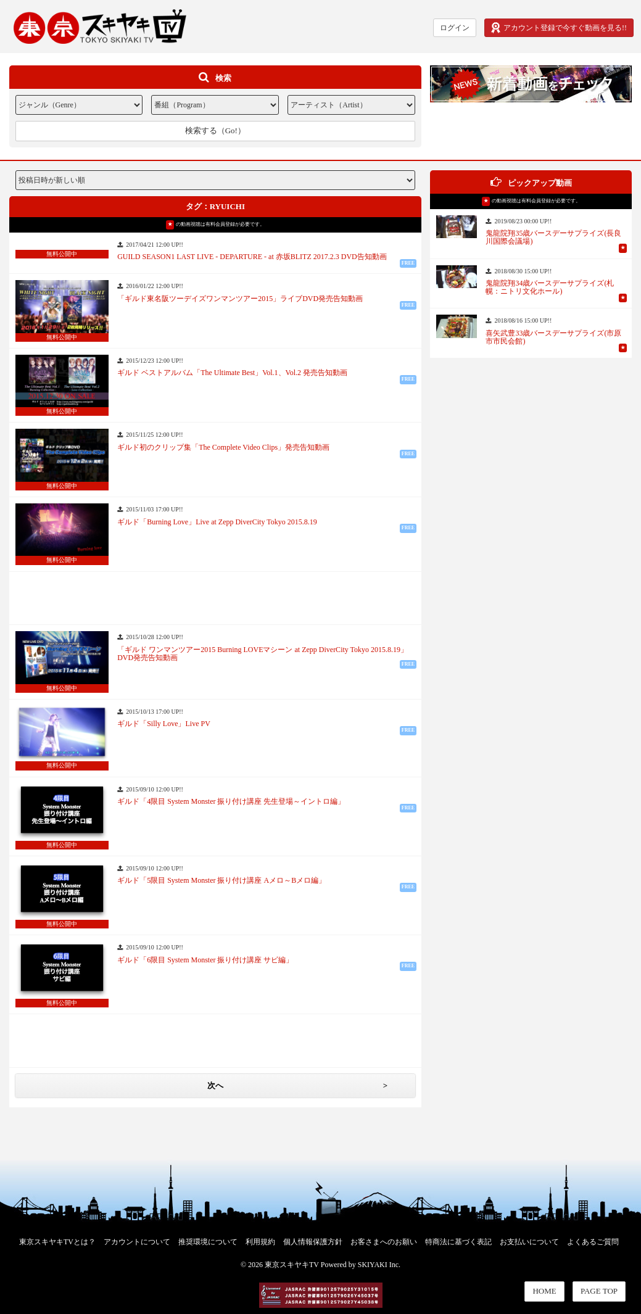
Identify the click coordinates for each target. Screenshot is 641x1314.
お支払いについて (529, 1242)
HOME (544, 1290)
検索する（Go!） (215, 130)
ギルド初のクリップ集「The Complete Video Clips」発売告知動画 (223, 448)
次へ (215, 1085)
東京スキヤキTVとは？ (57, 1242)
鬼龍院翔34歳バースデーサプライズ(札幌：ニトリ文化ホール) (550, 287)
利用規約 (260, 1242)
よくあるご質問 (593, 1242)
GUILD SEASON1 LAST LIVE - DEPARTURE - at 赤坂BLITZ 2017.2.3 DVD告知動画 (252, 257)
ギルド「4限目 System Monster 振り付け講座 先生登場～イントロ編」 (231, 802)
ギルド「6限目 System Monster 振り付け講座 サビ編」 (205, 960)
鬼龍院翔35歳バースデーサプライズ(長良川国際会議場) (553, 237)
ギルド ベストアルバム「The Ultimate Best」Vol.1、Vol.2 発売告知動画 (232, 373)
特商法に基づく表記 (458, 1242)
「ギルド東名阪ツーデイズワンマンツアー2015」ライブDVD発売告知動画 (240, 299)
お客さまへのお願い (383, 1242)
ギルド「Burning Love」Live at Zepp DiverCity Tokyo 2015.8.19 (217, 522)
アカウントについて (137, 1242)
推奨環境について (208, 1242)
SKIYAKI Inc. (379, 1264)
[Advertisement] (215, 596)
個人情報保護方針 (312, 1242)
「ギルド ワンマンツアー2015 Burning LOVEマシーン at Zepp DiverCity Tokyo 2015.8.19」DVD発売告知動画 (262, 654)
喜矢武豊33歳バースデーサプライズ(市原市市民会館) (553, 337)
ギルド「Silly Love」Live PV (163, 724)
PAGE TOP (599, 1290)
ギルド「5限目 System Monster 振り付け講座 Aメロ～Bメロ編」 (221, 881)
